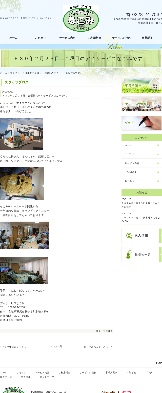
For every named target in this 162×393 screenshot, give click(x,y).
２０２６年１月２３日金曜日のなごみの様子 (141, 205)
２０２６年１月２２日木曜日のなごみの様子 (141, 219)
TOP (159, 363)
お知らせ (129, 181)
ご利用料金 (94, 37)
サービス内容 (67, 37)
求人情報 (26, 377)
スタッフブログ (104, 331)
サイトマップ (47, 377)
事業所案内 (148, 37)
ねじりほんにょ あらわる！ (97, 346)
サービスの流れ (121, 37)
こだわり (40, 37)
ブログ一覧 (56, 346)
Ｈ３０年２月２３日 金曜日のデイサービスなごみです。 (51, 73)
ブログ (13, 73)
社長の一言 (6, 377)
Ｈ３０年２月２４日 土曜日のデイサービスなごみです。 (15, 346)
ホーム (13, 37)
